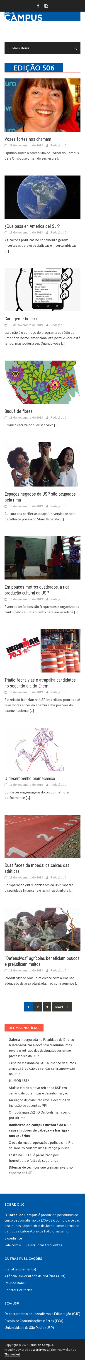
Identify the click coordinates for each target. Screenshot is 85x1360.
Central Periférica (18, 1289)
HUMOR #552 (19, 1080)
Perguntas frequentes (45, 1245)
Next (62, 1007)
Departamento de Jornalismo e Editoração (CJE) (42, 1313)
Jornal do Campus (41, 1345)
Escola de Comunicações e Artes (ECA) (34, 1320)
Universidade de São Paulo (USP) (29, 1327)
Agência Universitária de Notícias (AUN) (35, 1276)
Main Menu (20, 48)
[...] (59, 158)
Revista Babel (15, 1283)
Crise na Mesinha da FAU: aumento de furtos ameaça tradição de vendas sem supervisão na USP (42, 1068)
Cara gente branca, (21, 318)
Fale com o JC (15, 1245)
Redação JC (58, 145)
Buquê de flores (19, 411)
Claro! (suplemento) (20, 1269)
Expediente (13, 1238)
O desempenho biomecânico (30, 778)
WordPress (40, 1349)
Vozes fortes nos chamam (28, 139)
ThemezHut (12, 1354)
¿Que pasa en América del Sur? (32, 226)
